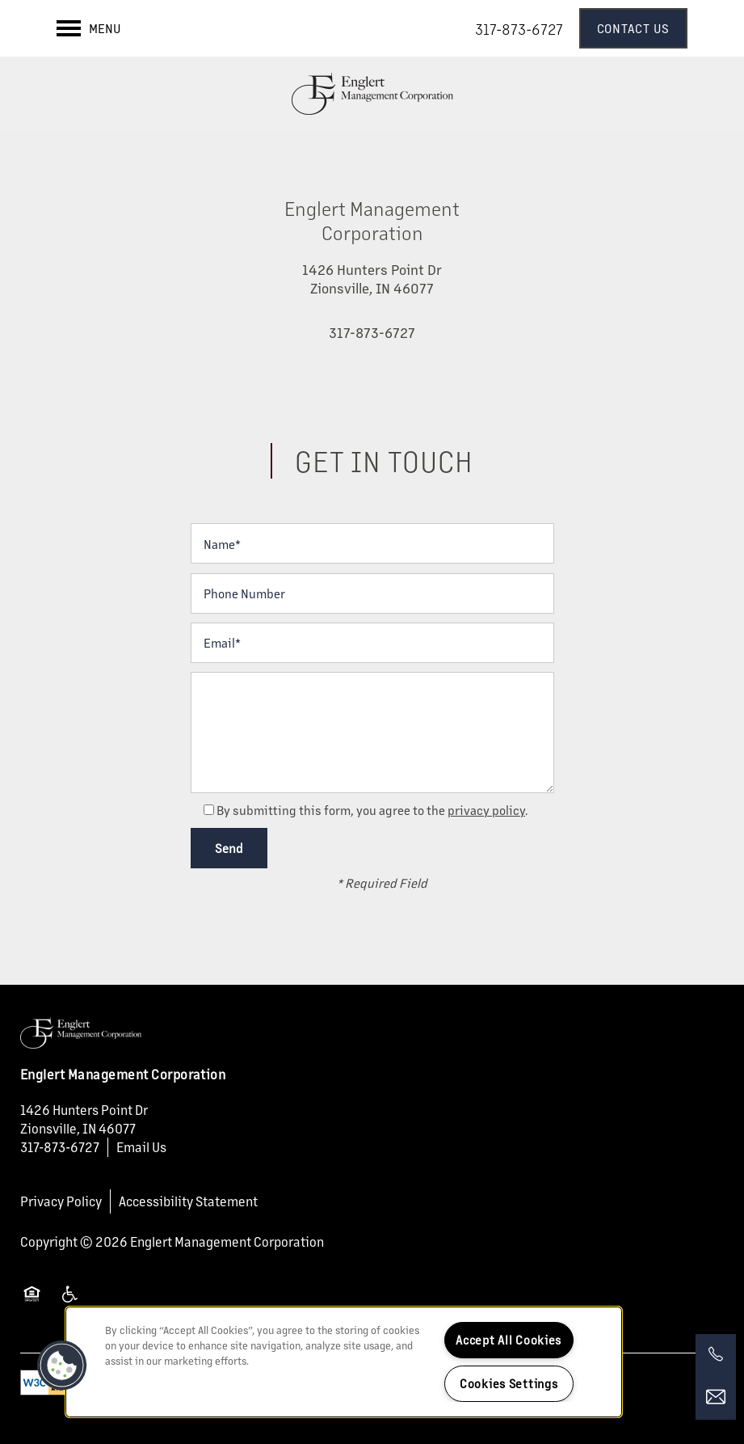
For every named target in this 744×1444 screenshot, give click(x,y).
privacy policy (486, 809)
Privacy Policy (61, 1201)
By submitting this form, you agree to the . (372, 809)
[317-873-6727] (716, 1354)
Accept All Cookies (508, 1339)
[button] (633, 28)
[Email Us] (716, 1397)
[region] (344, 1362)
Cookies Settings (509, 1383)
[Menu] (89, 28)
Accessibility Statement (188, 1201)
